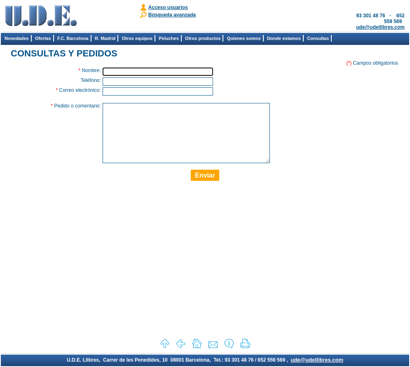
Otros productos (202, 38)
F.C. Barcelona (73, 38)
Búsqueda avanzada (172, 15)
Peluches (168, 38)
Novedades (17, 38)
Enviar (205, 187)
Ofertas (43, 38)
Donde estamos (284, 38)
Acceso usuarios (168, 7)
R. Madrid (105, 38)
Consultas (318, 38)
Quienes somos (244, 38)
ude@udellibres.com (380, 27)
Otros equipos (137, 38)
